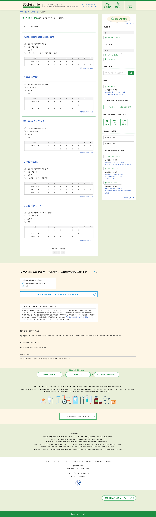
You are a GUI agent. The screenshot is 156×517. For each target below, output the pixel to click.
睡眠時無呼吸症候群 (124, 191)
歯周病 (115, 191)
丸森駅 (33, 12)
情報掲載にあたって (73, 469)
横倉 (114, 335)
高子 (53, 335)
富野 (89, 335)
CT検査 (115, 174)
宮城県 (27, 12)
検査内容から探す (112, 169)
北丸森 (103, 335)
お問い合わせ (99, 461)
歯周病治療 (108, 162)
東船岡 (119, 335)
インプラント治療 (118, 162)
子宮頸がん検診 (110, 179)
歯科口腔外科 (43, 347)
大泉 (63, 335)
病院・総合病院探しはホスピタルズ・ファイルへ (89, 5)
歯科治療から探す (112, 156)
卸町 (36, 335)
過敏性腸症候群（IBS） (117, 188)
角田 (111, 335)
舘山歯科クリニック (34, 121)
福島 (30, 335)
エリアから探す (112, 55)
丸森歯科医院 (30, 77)
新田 (70, 335)
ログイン (74, 476)
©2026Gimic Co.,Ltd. (78, 514)
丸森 (100, 335)
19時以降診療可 (110, 94)
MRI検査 (120, 174)
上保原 (56, 335)
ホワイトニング (110, 164)
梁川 (73, 335)
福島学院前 (41, 335)
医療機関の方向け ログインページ (118, 498)
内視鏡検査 (108, 174)
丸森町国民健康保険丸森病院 (38, 36)
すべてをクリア (129, 23)
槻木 (33, 335)
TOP (21, 12)
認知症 (107, 188)
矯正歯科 (30, 347)
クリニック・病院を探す (106, 375)
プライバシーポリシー (64, 461)
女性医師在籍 (109, 92)
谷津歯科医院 (30, 161)
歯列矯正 (123, 164)
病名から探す (111, 183)
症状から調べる (50, 375)
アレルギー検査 (110, 176)
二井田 (66, 335)
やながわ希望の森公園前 (81, 335)
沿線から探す (111, 59)
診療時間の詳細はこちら (86, 68)
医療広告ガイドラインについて (83, 461)
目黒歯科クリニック (34, 205)
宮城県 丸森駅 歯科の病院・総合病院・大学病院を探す (57, 294)
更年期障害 (108, 191)
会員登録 (82, 476)
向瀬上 (49, 335)
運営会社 (109, 461)
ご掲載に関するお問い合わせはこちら (78, 416)
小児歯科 (36, 347)
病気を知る (78, 375)
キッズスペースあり (120, 92)
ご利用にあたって (49, 461)
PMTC (117, 164)
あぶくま (95, 335)
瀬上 (45, 335)
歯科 (38, 12)
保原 (60, 335)
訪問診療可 (119, 94)
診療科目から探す (112, 37)
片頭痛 (107, 193)
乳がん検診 (119, 176)
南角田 (107, 335)
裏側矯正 (130, 164)
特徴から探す (111, 86)
